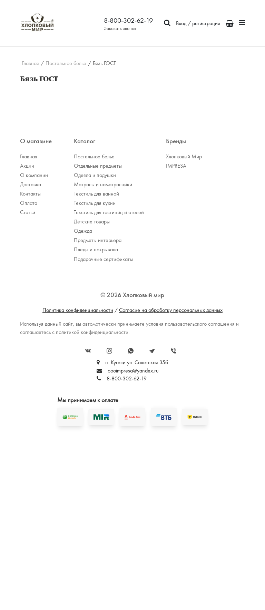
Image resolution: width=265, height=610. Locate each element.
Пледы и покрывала (96, 249)
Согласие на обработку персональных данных (171, 310)
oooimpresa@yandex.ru (133, 370)
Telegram (152, 350)
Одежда (83, 230)
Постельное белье (66, 63)
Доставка (30, 184)
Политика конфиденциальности (77, 310)
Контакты (30, 193)
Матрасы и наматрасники (103, 184)
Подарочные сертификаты (103, 259)
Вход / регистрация (198, 23)
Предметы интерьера (97, 240)
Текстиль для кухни (95, 203)
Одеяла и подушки (95, 175)
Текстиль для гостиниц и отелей (109, 212)
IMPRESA (176, 165)
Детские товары (92, 221)
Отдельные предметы (98, 165)
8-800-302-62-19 (128, 20)
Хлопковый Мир (184, 156)
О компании (34, 175)
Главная (30, 63)
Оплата (28, 203)
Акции (27, 165)
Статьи (27, 212)
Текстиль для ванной (96, 193)
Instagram (109, 350)
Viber (173, 350)
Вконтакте (88, 350)
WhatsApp (130, 350)
